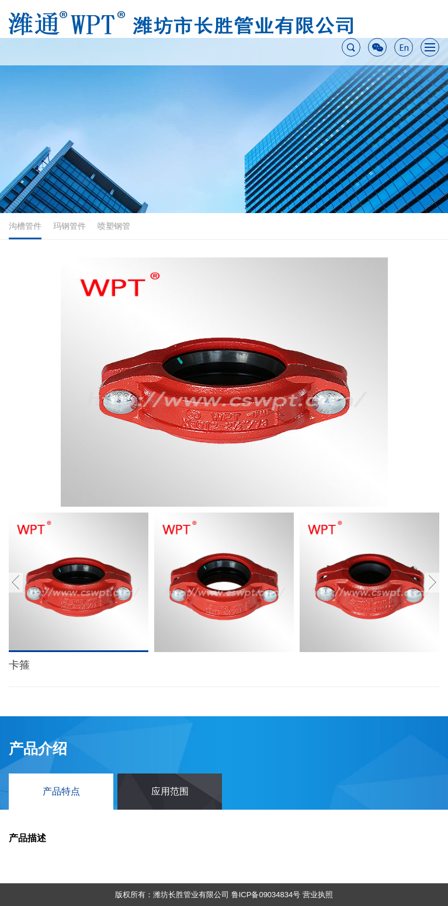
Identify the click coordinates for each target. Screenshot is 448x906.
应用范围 (170, 791)
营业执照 (318, 894)
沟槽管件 (25, 230)
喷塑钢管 (114, 226)
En (403, 47)
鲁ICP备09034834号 (266, 894)
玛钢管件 (69, 226)
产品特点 (61, 791)
